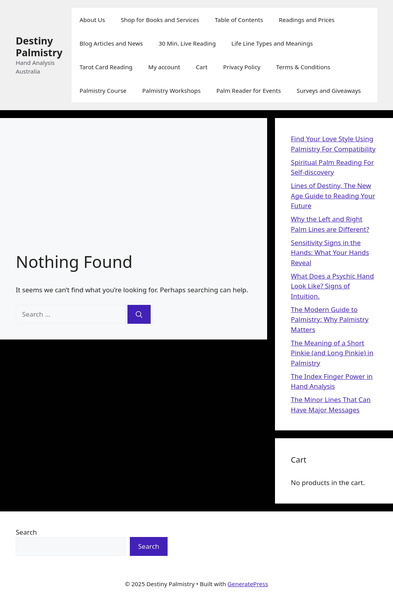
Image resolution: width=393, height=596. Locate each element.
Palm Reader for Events (248, 90)
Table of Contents (239, 20)
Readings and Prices (307, 20)
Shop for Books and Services (160, 20)
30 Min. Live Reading (187, 43)
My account (164, 67)
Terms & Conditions (303, 67)
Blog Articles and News (111, 43)
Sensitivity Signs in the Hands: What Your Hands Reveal (330, 252)
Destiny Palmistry (39, 46)
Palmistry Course (102, 90)
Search (26, 532)
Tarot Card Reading (106, 67)
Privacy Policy (241, 67)
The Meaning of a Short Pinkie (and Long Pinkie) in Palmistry (332, 352)
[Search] (139, 314)
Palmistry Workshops (171, 90)
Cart (202, 67)
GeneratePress (247, 584)
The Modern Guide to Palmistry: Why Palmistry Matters (329, 319)
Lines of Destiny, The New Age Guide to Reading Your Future (333, 195)
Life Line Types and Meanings (272, 43)
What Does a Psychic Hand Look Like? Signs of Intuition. (332, 286)
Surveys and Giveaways (329, 90)
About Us (92, 20)
